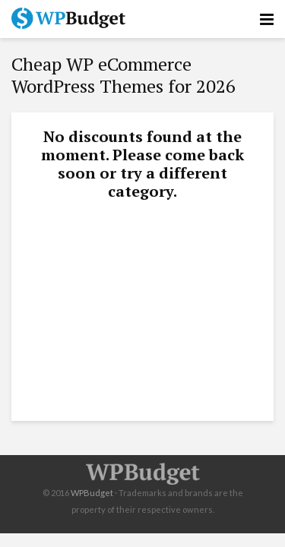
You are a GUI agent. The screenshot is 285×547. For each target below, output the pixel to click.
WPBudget (92, 493)
